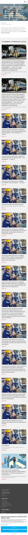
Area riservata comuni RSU (6, 503)
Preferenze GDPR (14, 533)
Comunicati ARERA (5, 502)
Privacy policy (4, 513)
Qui (25, 29)
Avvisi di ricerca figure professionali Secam (12, 204)
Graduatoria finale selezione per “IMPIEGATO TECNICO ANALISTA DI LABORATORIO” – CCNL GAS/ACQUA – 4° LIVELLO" (13, 158)
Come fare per (4, 500)
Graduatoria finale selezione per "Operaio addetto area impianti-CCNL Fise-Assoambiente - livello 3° (14, 422)
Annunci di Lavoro (8, 24)
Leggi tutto (4, 74)
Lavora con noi (4, 506)
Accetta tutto (14, 527)
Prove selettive (5, 445)
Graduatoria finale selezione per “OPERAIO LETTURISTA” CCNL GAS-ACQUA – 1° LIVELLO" (13, 182)
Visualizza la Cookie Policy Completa (6, 523)
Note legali (3, 511)
